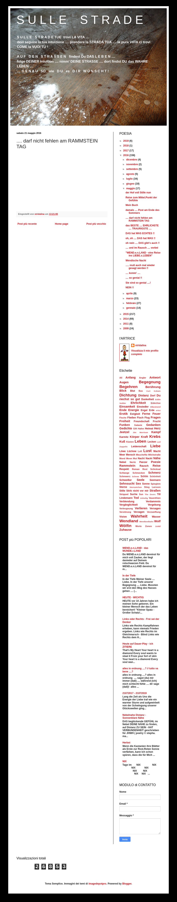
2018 (126, 145)
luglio (129, 178)
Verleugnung (126, 508)
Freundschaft (141, 421)
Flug (147, 417)
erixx (158, 410)
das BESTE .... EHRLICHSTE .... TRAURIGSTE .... (142, 227)
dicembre (132, 159)
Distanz (143, 395)
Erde (152, 410)
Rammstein (127, 465)
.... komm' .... (133, 273)
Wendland (128, 521)
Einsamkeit (127, 406)
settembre (132, 169)
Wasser (156, 516)
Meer (122, 454)
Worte (138, 526)
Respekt (124, 469)
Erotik (123, 413)
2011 (126, 323)
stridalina (140, 345)
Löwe (122, 451)
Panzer (143, 462)
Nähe (157, 458)
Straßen (155, 490)
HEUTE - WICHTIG (133, 597)
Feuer (157, 413)
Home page (61, 223)
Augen (124, 382)
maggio (131, 188)
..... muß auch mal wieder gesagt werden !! (140, 267)
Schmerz (154, 472)
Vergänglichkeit (128, 504)
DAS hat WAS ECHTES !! (140, 233)
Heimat (149, 428)
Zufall (158, 526)
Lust (147, 451)
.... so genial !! (134, 277)
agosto (130, 174)
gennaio (131, 307)
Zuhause (125, 529)
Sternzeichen (135, 487)
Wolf (157, 521)
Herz (157, 428)
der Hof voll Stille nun (138, 192)
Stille (122, 490)
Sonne (146, 483)
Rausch (144, 465)
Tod (136, 497)
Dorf (152, 395)
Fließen (131, 417)
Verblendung (126, 501)
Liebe (155, 446)
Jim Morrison (140, 432)
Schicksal (155, 469)
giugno (130, 183)
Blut (132, 390)
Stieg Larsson (152, 487)
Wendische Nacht (136, 260)
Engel (144, 410)
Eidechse (156, 403)
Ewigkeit (135, 413)
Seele (140, 479)
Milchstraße (154, 454)
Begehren (128, 386)
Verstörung (125, 512)
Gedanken (153, 424)
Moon (129, 458)
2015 (126, 314)
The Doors (150, 494)
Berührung (153, 387)
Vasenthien (155, 498)
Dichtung (127, 395)
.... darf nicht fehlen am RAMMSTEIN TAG (139, 219)
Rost (144, 469)
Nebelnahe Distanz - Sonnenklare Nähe (134, 716)
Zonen (148, 526)
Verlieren (141, 508)
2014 (126, 318)
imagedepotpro (97, 883)
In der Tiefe (129, 575)
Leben (140, 441)
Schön (144, 476)
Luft (140, 451)
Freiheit (124, 421)
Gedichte (125, 428)
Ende (123, 410)
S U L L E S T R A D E (79, 19)
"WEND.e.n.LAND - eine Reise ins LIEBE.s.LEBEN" (143, 254)
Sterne (123, 487)
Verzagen (139, 512)
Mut (135, 458)
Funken (124, 424)
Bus (141, 391)
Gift (135, 428)
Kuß (122, 441)
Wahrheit (139, 516)
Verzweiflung (154, 512)
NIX (124, 761)
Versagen (155, 508)
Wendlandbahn (146, 521)
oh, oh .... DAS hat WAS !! (140, 238)
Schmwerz (124, 476)
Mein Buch (132, 205)
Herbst (126, 742)
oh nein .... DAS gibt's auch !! (143, 243)
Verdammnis (153, 501)
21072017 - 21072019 (134, 693)
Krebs (155, 436)
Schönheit (155, 476)
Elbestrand (155, 407)
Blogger (127, 883)
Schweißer (125, 480)
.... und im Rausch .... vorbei (142, 247)
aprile (129, 293)
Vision (123, 516)
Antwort (155, 377)
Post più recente (27, 223)
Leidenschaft (138, 446)
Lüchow (131, 451)
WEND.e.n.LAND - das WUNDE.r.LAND (135, 549)
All (120, 377)
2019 (126, 140)
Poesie (156, 462)
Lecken (152, 441)
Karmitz (123, 437)
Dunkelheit (147, 399)
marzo (130, 298)
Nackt (149, 458)
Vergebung (154, 504)
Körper (135, 436)
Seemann (155, 480)
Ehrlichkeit (138, 402)
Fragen (156, 417)
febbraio (131, 303)
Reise (157, 465)
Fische (122, 417)
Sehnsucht (127, 483)
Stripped (123, 494)
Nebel (122, 462)
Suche (133, 494)
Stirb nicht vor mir (137, 490)
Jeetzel (124, 432)
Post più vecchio (96, 223)
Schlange (124, 473)
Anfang (131, 377)
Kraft (144, 436)
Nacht (141, 458)
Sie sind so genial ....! (138, 282)
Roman (136, 469)
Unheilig (144, 498)
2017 (126, 150)
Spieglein (156, 484)
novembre (132, 164)
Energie (133, 410)
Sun (141, 494)
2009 (126, 328)
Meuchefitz (142, 454)
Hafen (141, 428)
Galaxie (138, 425)
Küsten (130, 441)
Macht (157, 451)
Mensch (130, 454)
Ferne (146, 413)
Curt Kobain (153, 391)
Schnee (135, 476)
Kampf (156, 432)
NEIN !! (130, 287)
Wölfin (125, 525)
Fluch (140, 417)
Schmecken (139, 473)
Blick (122, 390)
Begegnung (150, 382)
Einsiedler (143, 406)
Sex (138, 483)
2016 (126, 155)
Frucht (157, 421)
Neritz (133, 462)
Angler (142, 377)
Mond (122, 458)
